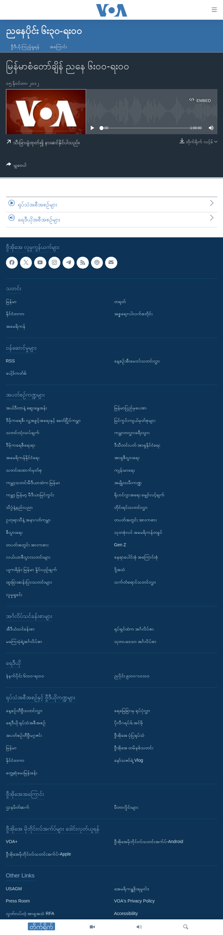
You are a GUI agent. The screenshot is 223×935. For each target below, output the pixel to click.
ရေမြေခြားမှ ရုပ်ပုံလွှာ (132, 710)
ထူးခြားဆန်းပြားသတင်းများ (29, 581)
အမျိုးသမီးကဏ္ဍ (128, 482)
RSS (10, 360)
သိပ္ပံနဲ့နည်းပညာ (19, 507)
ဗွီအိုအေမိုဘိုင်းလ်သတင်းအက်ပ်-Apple (38, 854)
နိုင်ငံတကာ (15, 313)
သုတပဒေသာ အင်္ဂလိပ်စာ (135, 641)
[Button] (16, 166)
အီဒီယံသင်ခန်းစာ (20, 628)
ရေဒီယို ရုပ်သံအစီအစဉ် (26, 722)
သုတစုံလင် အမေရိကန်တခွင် (138, 531)
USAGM (14, 888)
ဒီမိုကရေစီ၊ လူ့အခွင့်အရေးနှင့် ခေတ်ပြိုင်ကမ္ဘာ (43, 419)
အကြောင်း (58, 46)
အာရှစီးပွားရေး (126, 457)
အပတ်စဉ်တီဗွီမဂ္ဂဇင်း (24, 735)
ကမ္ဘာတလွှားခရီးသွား (132, 432)
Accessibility (126, 913)
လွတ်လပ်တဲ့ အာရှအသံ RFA (30, 913)
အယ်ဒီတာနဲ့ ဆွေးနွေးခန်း (26, 407)
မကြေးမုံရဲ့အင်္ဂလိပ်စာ (24, 641)
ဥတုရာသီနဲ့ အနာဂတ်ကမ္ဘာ (28, 519)
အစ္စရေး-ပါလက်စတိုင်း (133, 313)
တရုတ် (120, 301)
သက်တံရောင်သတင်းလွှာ (135, 581)
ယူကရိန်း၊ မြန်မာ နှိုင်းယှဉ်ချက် (31, 569)
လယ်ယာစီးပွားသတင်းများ (28, 556)
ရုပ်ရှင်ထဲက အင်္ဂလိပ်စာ (134, 628)
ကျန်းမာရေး (124, 469)
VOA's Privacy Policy (134, 900)
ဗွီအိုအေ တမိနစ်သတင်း (134, 747)
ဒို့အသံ (119, 569)
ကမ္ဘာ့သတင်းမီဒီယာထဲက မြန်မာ (33, 482)
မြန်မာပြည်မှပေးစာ (130, 407)
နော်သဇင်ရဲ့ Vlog (128, 759)
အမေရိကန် (15, 326)
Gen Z (120, 544)
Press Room (18, 900)
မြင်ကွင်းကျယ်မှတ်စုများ (134, 419)
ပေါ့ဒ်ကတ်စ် (16, 373)
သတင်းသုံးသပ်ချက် (22, 432)
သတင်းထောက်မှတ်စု (24, 469)
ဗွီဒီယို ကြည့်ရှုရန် (25, 46)
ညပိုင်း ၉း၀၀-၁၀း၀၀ (132, 675)
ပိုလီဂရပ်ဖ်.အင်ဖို (128, 722)
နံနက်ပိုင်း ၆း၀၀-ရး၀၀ (25, 675)
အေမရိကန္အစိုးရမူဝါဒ (131, 888)
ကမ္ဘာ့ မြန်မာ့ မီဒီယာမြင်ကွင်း (30, 494)
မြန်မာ (11, 301)
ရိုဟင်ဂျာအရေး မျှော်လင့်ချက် (139, 494)
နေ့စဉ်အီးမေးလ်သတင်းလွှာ (137, 360)
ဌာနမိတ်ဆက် (17, 807)
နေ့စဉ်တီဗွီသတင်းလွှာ (24, 710)
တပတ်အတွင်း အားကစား (27, 544)
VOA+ (12, 841)
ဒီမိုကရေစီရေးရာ (20, 444)
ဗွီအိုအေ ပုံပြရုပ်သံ (129, 735)
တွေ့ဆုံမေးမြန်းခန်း (21, 772)
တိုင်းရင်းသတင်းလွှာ (131, 507)
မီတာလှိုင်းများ (126, 807)
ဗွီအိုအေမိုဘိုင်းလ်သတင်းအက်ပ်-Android (148, 841)
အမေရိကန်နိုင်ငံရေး (22, 457)
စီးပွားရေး (14, 531)
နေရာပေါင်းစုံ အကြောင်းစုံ (136, 556)
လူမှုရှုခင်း (14, 594)
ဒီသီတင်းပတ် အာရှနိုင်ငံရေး (137, 444)
